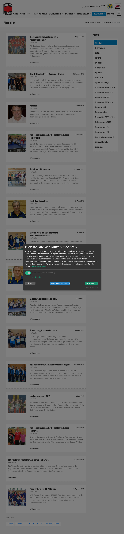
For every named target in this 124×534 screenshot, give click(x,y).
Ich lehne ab (30, 283)
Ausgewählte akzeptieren (60, 283)
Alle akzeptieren (91, 283)
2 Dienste (36, 277)
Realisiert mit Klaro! (92, 287)
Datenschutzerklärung (39, 266)
